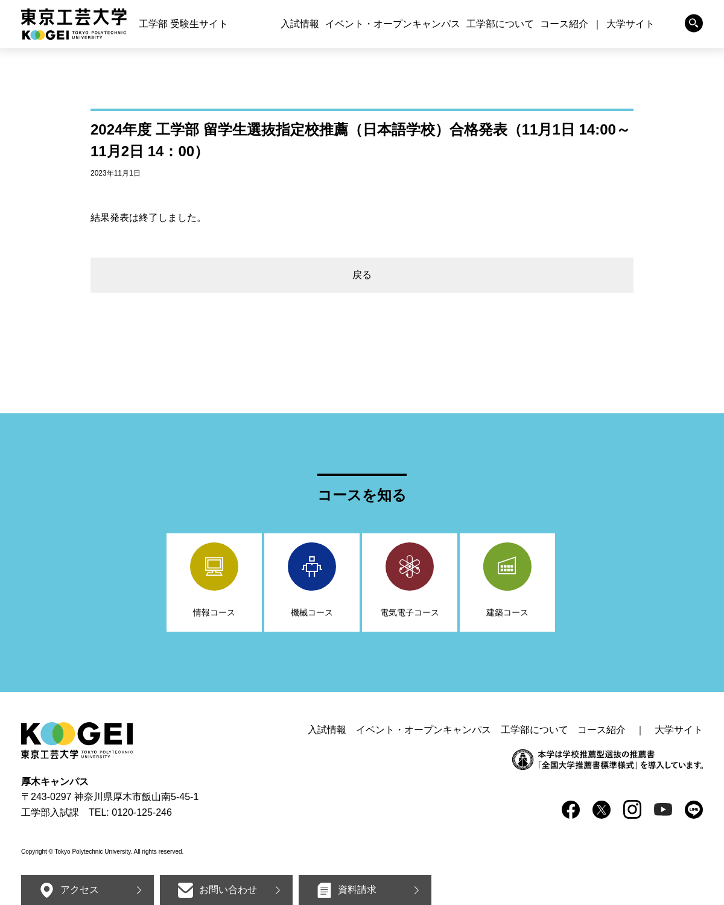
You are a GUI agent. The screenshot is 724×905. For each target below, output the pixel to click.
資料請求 (357, 889)
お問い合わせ (228, 889)
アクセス (79, 889)
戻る (362, 275)
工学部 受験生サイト (183, 24)
